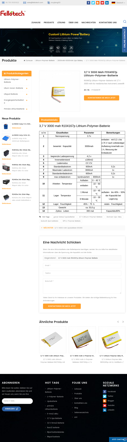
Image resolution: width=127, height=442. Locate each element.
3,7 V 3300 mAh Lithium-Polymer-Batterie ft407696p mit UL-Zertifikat (52, 346)
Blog (76, 398)
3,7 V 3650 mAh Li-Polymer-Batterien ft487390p (82, 346)
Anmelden (10, 400)
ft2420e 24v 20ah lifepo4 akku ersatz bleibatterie (21, 185)
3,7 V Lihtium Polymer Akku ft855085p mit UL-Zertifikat (112, 346)
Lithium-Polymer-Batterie (45, 51)
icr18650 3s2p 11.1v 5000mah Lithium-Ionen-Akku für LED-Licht (21, 115)
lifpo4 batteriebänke (55, 423)
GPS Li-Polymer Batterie (71, 212)
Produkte (49, 13)
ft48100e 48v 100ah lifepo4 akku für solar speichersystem (21, 141)
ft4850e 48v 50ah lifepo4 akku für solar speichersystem (21, 155)
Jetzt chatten (114, 440)
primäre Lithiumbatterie (14, 99)
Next (122, 311)
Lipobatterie (52, 392)
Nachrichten (89, 13)
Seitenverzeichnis (81, 402)
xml (75, 407)
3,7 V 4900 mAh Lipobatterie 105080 (68, 218)
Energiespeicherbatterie (14, 92)
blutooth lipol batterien (49, 212)
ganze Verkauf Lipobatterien (64, 207)
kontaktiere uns (108, 13)
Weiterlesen (16, 119)
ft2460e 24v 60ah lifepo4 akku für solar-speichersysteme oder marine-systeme (21, 170)
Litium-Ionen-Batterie (13, 78)
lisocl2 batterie (53, 418)
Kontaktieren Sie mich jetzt (101, 88)
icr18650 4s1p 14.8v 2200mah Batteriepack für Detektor (21, 126)
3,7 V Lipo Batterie (54, 409)
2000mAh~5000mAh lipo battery (70, 51)
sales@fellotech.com (35, 2)
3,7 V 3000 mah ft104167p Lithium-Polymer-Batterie (78, 249)
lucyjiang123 (55, 2)
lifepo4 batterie (11, 84)
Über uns (73, 13)
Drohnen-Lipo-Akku (114, 207)
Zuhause (35, 13)
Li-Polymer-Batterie (55, 387)
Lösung (61, 13)
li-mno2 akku (52, 404)
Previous (117, 311)
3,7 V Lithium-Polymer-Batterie (90, 207)
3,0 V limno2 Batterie (55, 413)
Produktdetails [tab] (49, 110)
